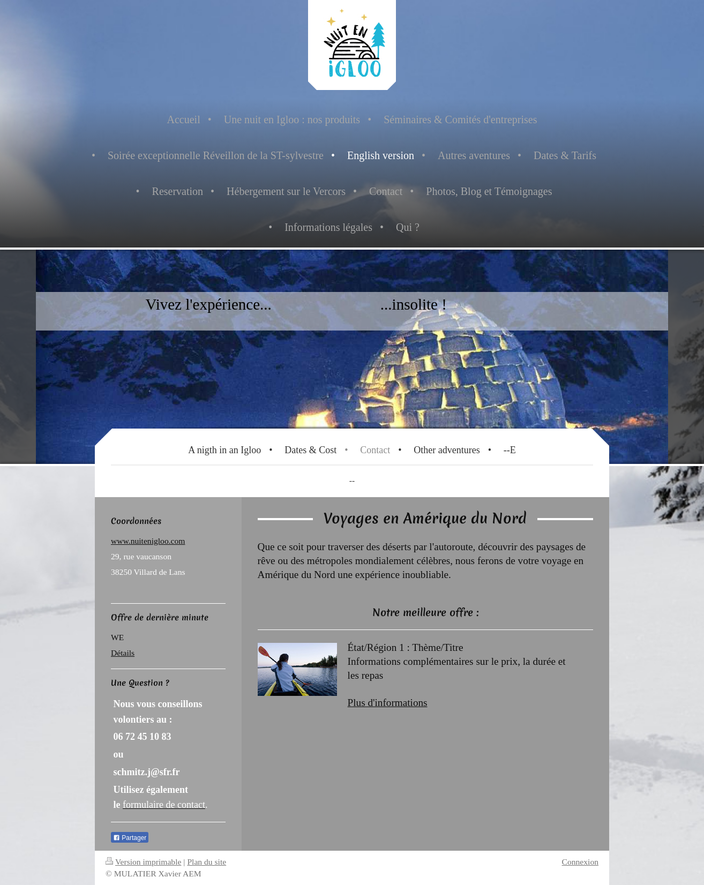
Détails (122, 652)
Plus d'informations (388, 702)
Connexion (580, 861)
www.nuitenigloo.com (148, 540)
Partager (129, 838)
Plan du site (206, 861)
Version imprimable (143, 861)
